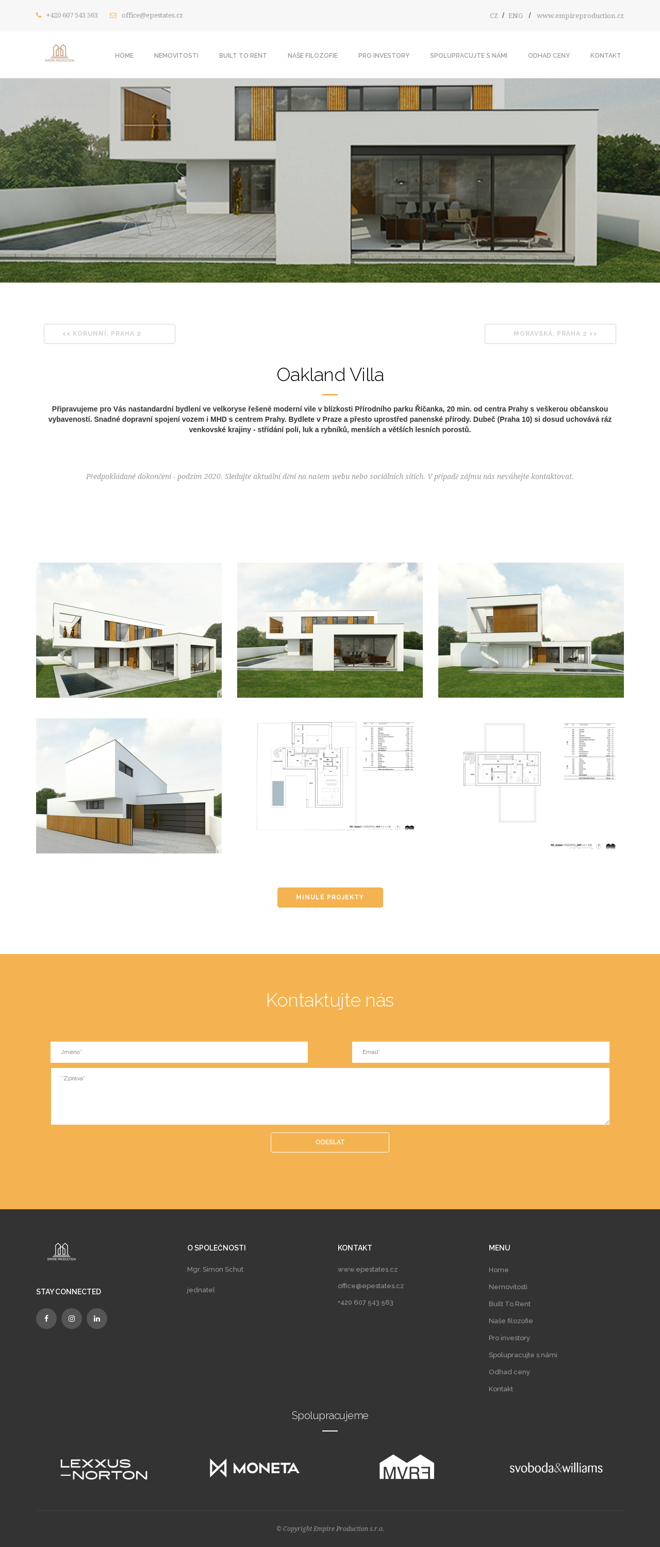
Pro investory (383, 55)
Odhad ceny (549, 55)
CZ (494, 16)
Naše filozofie (313, 55)
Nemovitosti (176, 55)
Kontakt (605, 55)
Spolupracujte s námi (468, 55)
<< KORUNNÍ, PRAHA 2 (101, 333)
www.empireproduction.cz (580, 16)
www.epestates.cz (368, 1269)
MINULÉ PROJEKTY (330, 897)
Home (124, 55)
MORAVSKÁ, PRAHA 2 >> (556, 333)
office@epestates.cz (152, 15)
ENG (515, 16)
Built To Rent (243, 55)
